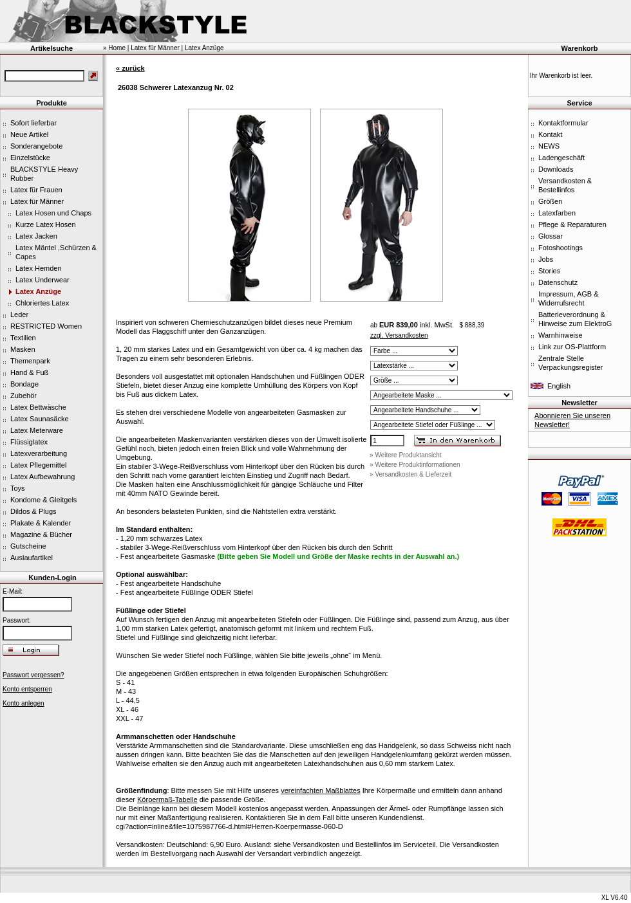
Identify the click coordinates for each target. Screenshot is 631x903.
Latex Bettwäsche (38, 407)
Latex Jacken (36, 236)
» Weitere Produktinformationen (415, 464)
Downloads (555, 169)
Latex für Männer (37, 201)
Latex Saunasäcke (39, 419)
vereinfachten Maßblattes (321, 790)
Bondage (24, 384)
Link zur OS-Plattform (572, 347)
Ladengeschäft (561, 157)
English (558, 386)
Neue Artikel (29, 134)
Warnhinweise (560, 335)
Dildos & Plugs (33, 511)
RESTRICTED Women (46, 326)
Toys (17, 488)
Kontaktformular (563, 123)
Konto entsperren (27, 689)
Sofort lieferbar (33, 123)
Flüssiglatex (29, 442)
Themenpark (30, 361)
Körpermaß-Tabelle (167, 799)
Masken (22, 349)
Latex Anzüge (38, 291)
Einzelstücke (30, 157)
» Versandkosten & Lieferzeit (410, 474)
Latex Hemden (38, 268)
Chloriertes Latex (42, 303)
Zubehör (23, 395)
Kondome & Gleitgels (43, 500)
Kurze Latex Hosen (45, 224)
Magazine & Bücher (41, 534)
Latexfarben (557, 213)
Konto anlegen (23, 703)
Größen (550, 201)
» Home (114, 47)
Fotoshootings (560, 247)
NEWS (549, 146)
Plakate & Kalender (40, 523)
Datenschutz (558, 282)
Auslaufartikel (31, 557)
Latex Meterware (36, 430)
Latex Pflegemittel (38, 465)
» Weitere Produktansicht (406, 455)
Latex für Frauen (36, 190)
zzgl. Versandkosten (399, 335)
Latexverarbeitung (38, 453)
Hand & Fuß (29, 372)
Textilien (23, 338)
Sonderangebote (36, 146)
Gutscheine (28, 546)
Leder (19, 314)
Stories (549, 271)
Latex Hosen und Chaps (53, 213)
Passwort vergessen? (33, 675)
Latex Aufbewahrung (42, 476)
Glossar (550, 236)
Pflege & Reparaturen (572, 224)
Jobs (545, 259)
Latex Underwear (42, 280)
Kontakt (550, 134)
